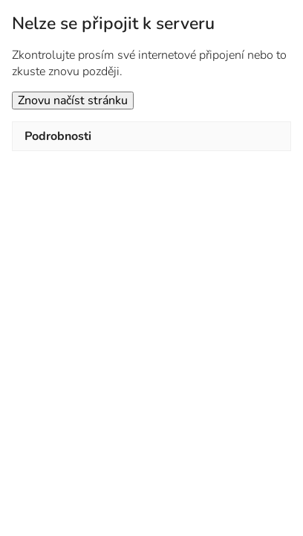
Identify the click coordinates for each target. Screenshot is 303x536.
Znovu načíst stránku (73, 100)
